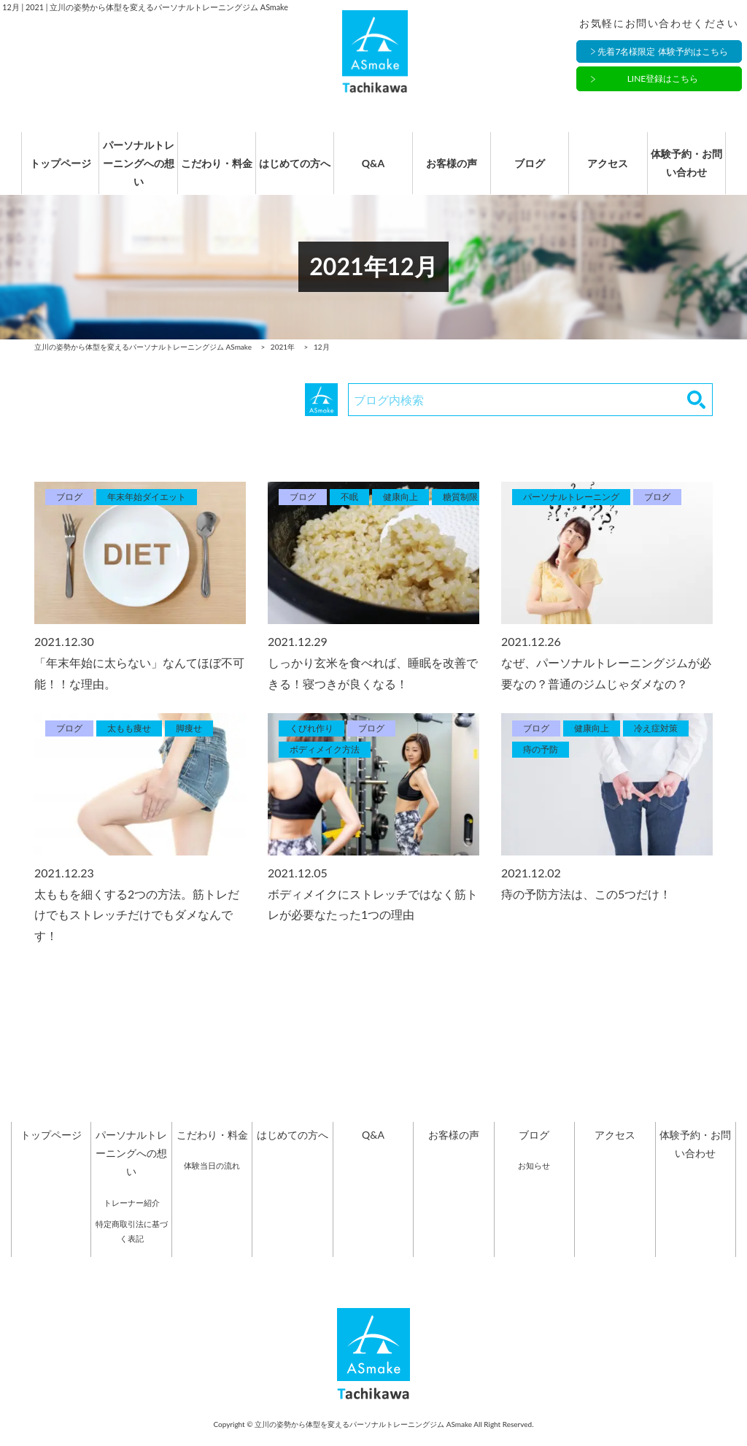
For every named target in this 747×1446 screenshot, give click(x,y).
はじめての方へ (292, 171)
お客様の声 (453, 171)
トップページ (51, 171)
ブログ (534, 171)
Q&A (373, 171)
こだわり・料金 (212, 171)
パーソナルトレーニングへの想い (131, 171)
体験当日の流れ (212, 1180)
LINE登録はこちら (663, 80)
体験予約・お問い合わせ (695, 171)
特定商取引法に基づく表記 (132, 1247)
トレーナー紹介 (132, 1218)
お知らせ (534, 1180)
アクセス (615, 171)
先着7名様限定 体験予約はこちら (662, 52)
